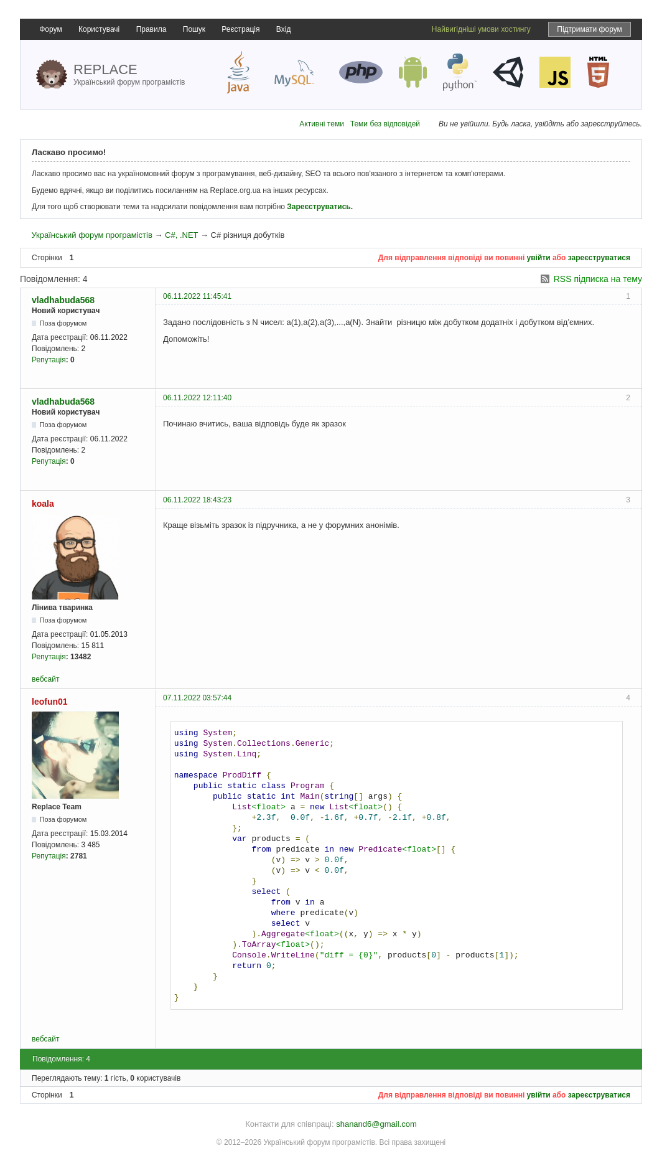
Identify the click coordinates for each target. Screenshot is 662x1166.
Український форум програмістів (91, 235)
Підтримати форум (589, 29)
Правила (151, 29)
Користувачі (98, 29)
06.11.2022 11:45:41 (197, 296)
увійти (539, 257)
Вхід (283, 29)
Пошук (194, 29)
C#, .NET (181, 235)
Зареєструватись (318, 206)
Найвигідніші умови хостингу (481, 29)
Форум (50, 29)
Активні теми (321, 124)
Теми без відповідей (385, 124)
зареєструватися (599, 257)
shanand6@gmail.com (376, 1124)
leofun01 (50, 702)
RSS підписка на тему (598, 279)
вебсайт (45, 679)
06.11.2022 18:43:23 (197, 500)
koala (43, 504)
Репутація (49, 359)
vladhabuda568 (63, 300)
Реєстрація (240, 29)
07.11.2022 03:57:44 (197, 697)
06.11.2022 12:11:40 (197, 397)
